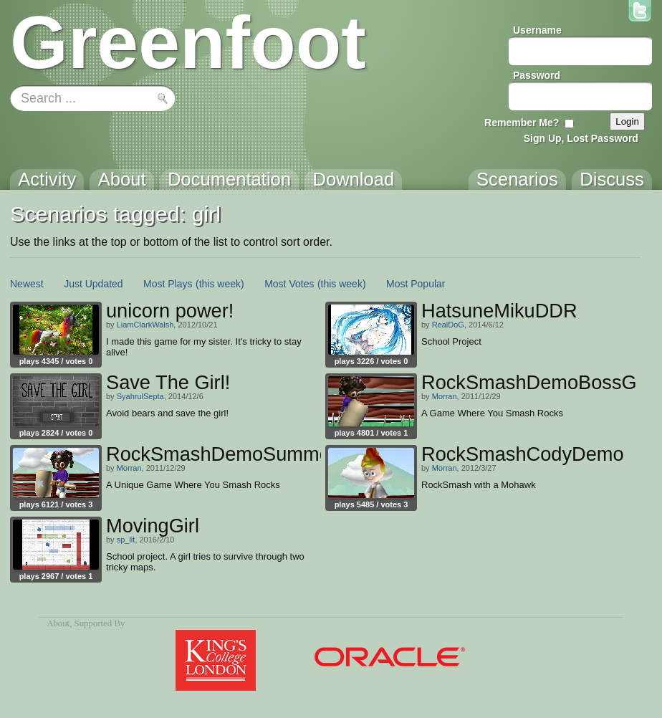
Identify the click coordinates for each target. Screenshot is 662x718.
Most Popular (415, 283)
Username (537, 30)
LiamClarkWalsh (145, 324)
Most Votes (289, 283)
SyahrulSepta (140, 396)
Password (536, 75)
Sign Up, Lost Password (581, 138)
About (58, 623)
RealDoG (448, 324)
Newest (27, 283)
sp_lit (126, 539)
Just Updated (93, 283)
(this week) (220, 283)
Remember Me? (521, 122)
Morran (444, 396)
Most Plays (167, 283)
